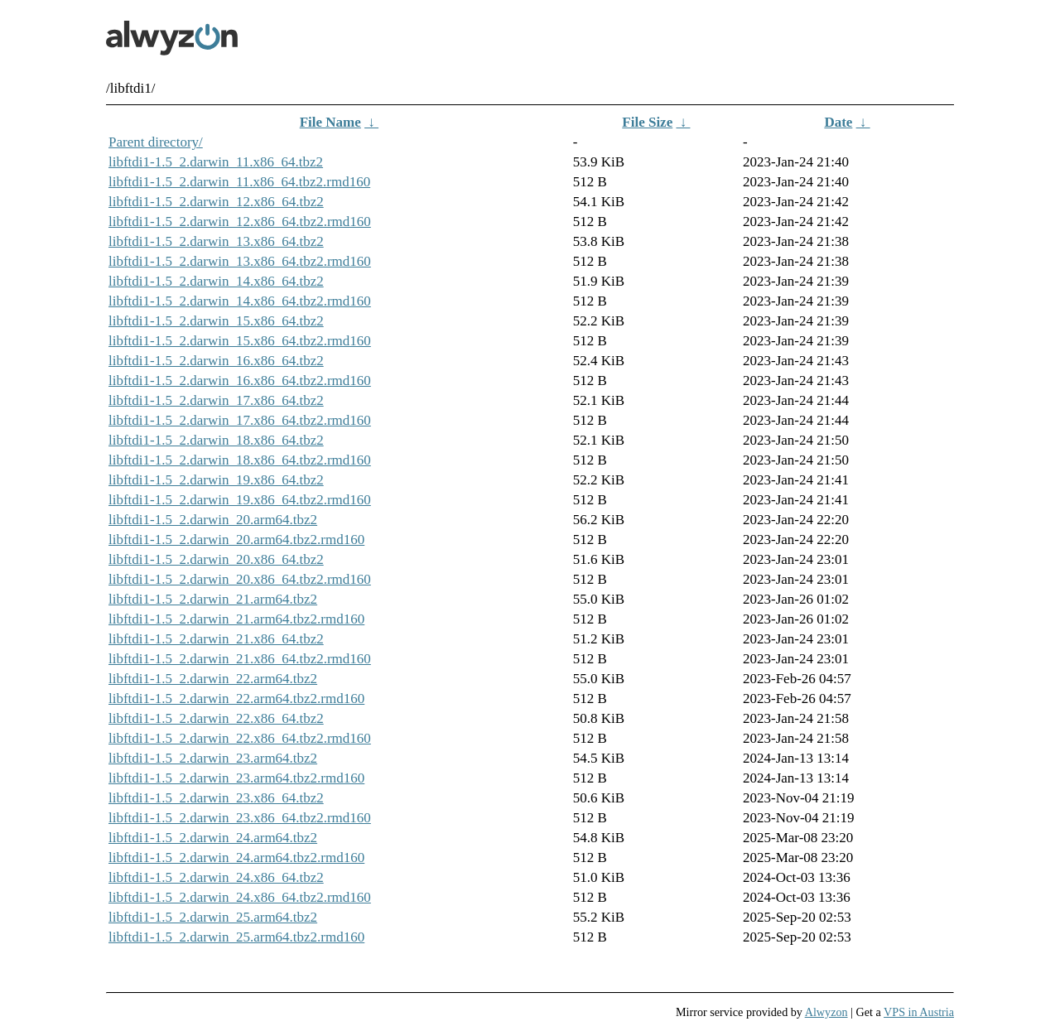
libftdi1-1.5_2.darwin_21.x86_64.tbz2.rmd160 (239, 659)
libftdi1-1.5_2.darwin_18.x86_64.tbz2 (216, 440)
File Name (330, 122)
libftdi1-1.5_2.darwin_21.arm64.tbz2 (212, 599)
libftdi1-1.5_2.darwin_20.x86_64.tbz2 (216, 559)
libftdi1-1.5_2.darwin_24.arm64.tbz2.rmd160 (236, 857)
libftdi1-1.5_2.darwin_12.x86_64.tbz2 (216, 202)
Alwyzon (826, 1012)
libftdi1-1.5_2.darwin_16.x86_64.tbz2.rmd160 (239, 380)
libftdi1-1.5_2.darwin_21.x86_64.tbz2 (216, 639)
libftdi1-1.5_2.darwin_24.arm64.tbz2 (212, 838)
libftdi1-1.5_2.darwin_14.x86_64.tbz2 (216, 281)
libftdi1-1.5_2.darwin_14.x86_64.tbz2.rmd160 (239, 301)
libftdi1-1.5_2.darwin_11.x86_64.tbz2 (215, 162)
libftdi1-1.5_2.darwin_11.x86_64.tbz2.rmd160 (239, 182)
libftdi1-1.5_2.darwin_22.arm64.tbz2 (212, 679)
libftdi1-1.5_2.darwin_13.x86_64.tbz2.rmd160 (239, 261)
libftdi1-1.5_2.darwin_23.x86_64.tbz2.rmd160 (239, 818)
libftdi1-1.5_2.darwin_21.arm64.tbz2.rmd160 (236, 619)
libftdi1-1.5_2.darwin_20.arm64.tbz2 (212, 520)
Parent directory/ (155, 142)
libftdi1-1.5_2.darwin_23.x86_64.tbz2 (216, 798)
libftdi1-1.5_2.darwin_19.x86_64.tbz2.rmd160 (239, 500)
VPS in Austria (919, 1012)
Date (838, 122)
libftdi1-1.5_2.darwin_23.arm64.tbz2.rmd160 (236, 778)
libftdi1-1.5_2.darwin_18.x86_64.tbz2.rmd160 (239, 460)
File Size (647, 122)
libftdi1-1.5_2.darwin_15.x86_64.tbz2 (216, 321)
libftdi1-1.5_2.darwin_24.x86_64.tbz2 (216, 877)
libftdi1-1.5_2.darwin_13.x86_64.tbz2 (216, 241)
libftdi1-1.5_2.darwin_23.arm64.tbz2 (212, 758)
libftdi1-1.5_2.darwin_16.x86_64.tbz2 (216, 361)
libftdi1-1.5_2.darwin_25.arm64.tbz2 (212, 917)
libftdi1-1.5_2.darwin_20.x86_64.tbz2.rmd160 (239, 579)
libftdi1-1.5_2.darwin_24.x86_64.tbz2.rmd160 (239, 897)
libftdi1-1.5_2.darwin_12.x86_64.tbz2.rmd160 (239, 221)
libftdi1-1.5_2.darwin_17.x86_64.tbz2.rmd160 (239, 420)
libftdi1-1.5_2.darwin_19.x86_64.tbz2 (216, 480)
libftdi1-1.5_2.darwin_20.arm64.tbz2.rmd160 (236, 539)
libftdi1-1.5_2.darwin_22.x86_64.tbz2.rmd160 (239, 738)
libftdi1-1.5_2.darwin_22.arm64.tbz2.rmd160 (236, 698)
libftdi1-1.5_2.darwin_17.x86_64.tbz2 (216, 400)
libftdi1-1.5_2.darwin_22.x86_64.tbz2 (216, 718)
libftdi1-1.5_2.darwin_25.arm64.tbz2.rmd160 (236, 937)
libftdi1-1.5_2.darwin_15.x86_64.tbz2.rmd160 (239, 341)
